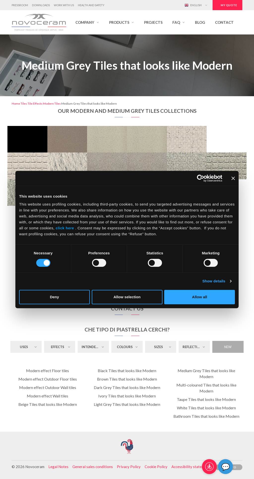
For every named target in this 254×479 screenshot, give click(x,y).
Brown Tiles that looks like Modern (127, 379)
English (193, 5)
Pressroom (20, 5)
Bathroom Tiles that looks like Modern (206, 416)
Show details (213, 281)
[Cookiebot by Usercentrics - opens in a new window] (200, 178)
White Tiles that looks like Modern (206, 407)
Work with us (64, 5)
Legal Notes (58, 466)
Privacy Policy (129, 466)
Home (16, 103)
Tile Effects (35, 103)
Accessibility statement (190, 466)
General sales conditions (92, 466)
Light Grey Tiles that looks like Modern (127, 404)
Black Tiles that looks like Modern (127, 370)
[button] (87, 22)
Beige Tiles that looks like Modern (47, 404)
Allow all (199, 297)
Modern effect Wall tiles (47, 395)
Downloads (41, 5)
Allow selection (126, 297)
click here (65, 228)
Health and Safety (91, 5)
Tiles (24, 103)
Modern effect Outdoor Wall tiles (47, 387)
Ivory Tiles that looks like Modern (127, 395)
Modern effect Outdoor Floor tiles (47, 379)
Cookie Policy (156, 466)
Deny (54, 297)
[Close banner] (233, 178)
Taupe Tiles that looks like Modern (206, 399)
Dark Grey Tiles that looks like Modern (127, 387)
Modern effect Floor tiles (47, 370)
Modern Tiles (52, 103)
